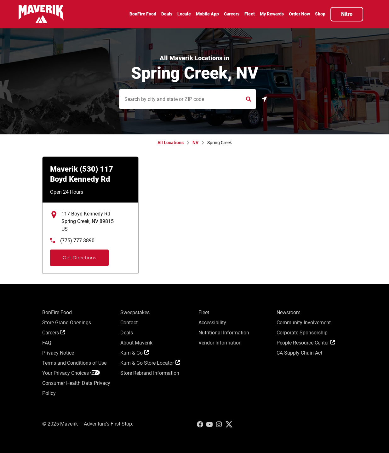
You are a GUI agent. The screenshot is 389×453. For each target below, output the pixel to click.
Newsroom (288, 312)
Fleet (203, 312)
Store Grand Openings (66, 323)
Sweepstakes (135, 312)
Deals (126, 333)
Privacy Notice (58, 353)
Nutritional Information (223, 333)
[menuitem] (142, 15)
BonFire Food (57, 312)
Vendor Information (220, 343)
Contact (129, 323)
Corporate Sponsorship (302, 333)
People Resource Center (306, 343)
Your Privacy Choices (71, 373)
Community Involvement (304, 323)
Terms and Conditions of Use (74, 363)
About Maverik (136, 343)
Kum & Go (134, 353)
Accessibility (212, 323)
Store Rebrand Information (149, 373)
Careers (53, 333)
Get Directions (74, 255)
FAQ (46, 343)
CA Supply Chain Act (299, 353)
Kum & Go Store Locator (150, 363)
